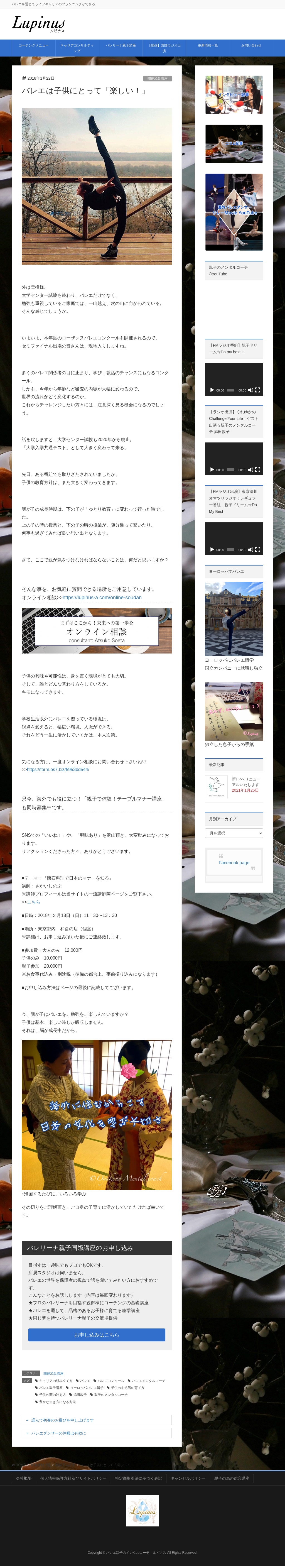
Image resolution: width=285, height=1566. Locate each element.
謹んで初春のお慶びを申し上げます (62, 1420)
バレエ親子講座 (51, 1388)
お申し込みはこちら (96, 1335)
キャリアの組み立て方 (56, 1381)
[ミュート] (251, 390)
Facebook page (234, 862)
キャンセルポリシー (188, 1478)
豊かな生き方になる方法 (57, 1402)
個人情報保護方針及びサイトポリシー (73, 1478)
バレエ (85, 1381)
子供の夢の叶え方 (52, 1395)
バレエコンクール (111, 1381)
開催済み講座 (158, 78)
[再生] (212, 390)
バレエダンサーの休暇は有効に (58, 1433)
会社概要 (24, 1478)
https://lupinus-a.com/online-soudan (102, 597)
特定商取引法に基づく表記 (138, 1478)
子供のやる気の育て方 (127, 1388)
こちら (33, 902)
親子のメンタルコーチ (111, 1395)
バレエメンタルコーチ (148, 1381)
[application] (234, 379)
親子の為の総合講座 (231, 1478)
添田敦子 (80, 1395)
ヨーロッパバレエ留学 (87, 1388)
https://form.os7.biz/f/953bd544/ (58, 769)
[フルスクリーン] (258, 390)
